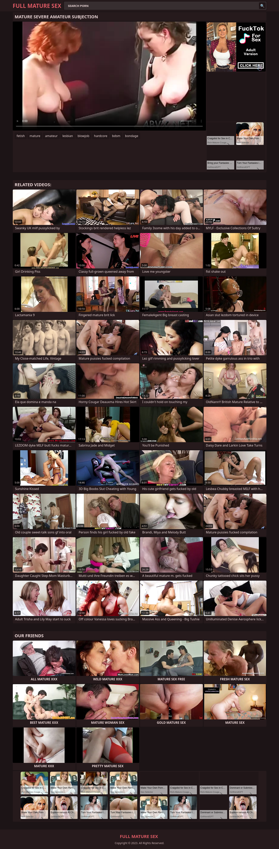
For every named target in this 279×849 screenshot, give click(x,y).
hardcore (100, 136)
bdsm (116, 136)
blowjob (83, 136)
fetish (21, 136)
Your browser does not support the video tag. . (109, 76)
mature (34, 136)
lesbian (67, 136)
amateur (51, 136)
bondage (131, 136)
